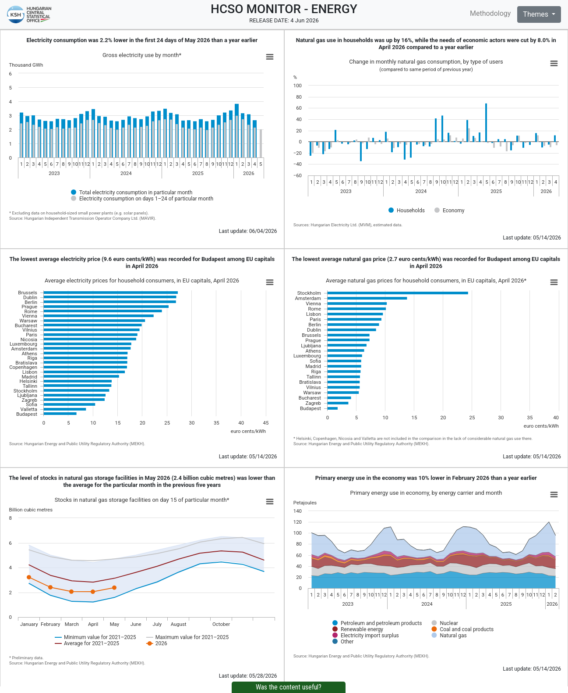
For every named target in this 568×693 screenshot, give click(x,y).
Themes (536, 14)
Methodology (490, 13)
